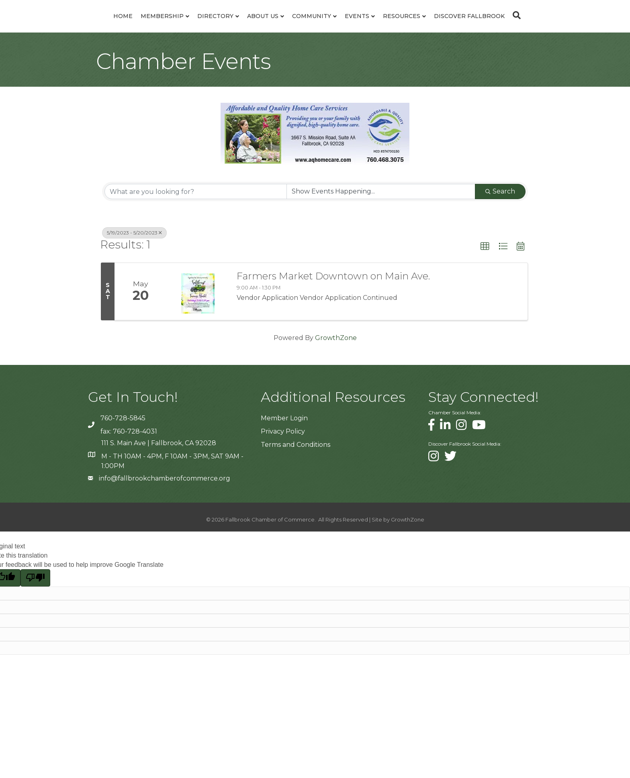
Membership (111, 25)
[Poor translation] (35, 597)
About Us (212, 25)
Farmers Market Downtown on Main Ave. (333, 296)
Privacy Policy (283, 451)
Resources (451, 25)
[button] (485, 266)
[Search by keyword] (195, 211)
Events (407, 25)
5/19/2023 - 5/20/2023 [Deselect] (134, 252)
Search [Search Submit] (500, 211)
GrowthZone (336, 357)
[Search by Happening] (380, 211)
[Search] (565, 25)
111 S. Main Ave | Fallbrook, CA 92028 (158, 462)
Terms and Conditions (295, 464)
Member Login (284, 438)
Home (72, 25)
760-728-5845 (122, 438)
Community (361, 25)
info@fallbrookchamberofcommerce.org (164, 498)
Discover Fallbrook (519, 25)
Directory (165, 25)
